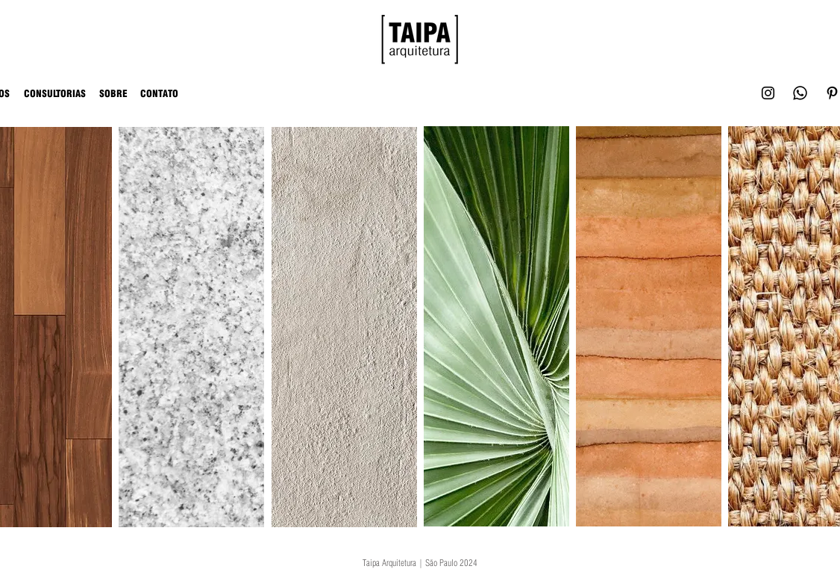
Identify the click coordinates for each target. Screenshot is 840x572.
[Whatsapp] (800, 93)
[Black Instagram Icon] (768, 93)
